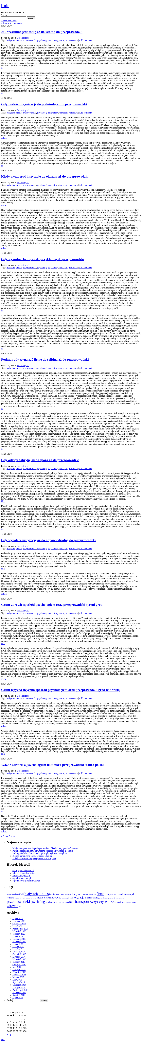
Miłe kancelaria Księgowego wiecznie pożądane (34, 858)
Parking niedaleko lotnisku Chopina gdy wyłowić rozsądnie (39, 853)
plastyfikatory (104, 898)
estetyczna (92, 894)
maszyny (29, 898)
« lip (9, 1034)
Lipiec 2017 (17, 944)
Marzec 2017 (18, 946)
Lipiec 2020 (17, 936)
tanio (67, 902)
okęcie (88, 897)
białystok (11, 40)
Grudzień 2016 (19, 954)
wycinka (132, 902)
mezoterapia (65, 898)
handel (120, 894)
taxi (71, 902)
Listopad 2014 (19, 987)
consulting (68, 894)
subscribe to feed (8, 20)
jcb (133, 894)
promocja (112, 898)
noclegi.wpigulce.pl (21, 875)
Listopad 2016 (19, 957)
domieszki (84, 894)
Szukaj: (4, 15)
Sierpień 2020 (18, 934)
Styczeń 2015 (18, 982)
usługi (100, 901)
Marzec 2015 (18, 977)
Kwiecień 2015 (19, 974)
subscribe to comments (11, 23)
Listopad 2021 (19, 921)
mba (34, 898)
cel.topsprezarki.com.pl (23, 870)
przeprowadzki (29, 40)
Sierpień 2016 (18, 962)
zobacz (4, 138)
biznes (44, 893)
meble (19, 40)
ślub (20, 906)
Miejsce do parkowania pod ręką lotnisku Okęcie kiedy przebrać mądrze (45, 848)
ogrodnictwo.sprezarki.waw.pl (26, 880)
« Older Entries (8, 836)
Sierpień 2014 (18, 995)
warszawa (73, 40)
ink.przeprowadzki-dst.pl (23, 873)
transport (64, 40)
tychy (93, 902)
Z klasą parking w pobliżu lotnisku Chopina (32, 856)
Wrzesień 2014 (19, 992)
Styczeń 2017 (18, 951)
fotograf (114, 894)
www (3, 205)
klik (3, 501)
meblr (46, 898)
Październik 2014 (20, 990)
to (2, 68)
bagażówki (19, 894)
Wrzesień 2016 (19, 959)
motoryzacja (77, 897)
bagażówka (11, 894)
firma (100, 894)
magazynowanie (20, 898)
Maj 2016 (16, 967)
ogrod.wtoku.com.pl (21, 878)
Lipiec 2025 (17, 918)
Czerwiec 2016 (19, 964)
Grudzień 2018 (19, 939)
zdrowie (12, 906)
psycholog (42, 40)
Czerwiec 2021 (19, 923)
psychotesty (53, 40)
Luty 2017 (17, 949)
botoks (52, 894)
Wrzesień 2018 (19, 941)
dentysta (76, 894)
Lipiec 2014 (17, 997)
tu (2, 93)
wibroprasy (126, 902)
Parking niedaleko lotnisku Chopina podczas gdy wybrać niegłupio (42, 851)
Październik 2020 (20, 929)
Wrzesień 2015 (19, 972)
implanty (127, 894)
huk (3, 1039)
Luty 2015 (17, 980)
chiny (62, 894)
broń (57, 894)
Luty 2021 (17, 926)
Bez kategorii (23, 38)
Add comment (85, 40)
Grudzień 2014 (19, 985)
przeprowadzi (120, 898)
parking (94, 897)
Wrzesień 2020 (19, 931)
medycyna (55, 897)
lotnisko (10, 897)
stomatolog (60, 902)
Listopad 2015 (19, 969)
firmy (108, 894)
